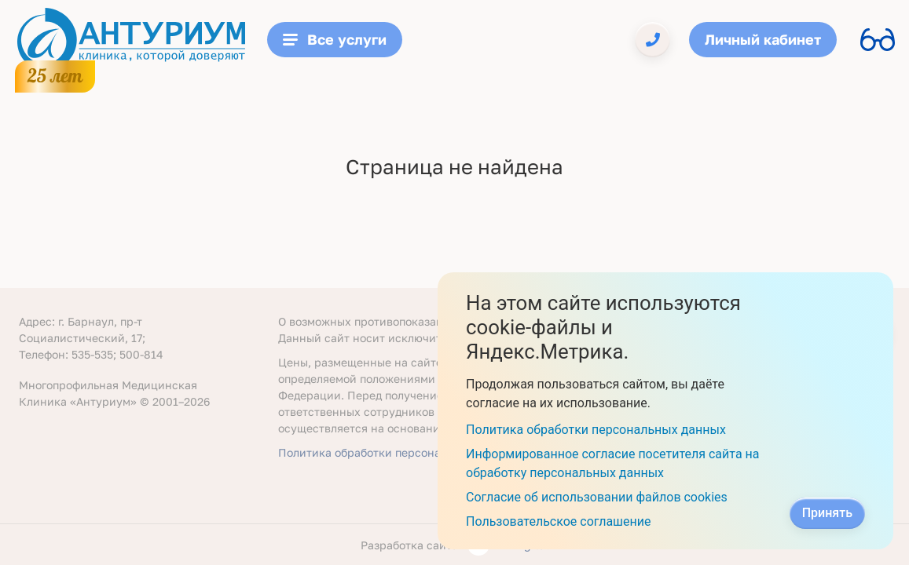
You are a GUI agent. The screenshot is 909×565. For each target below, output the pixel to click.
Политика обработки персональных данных (398, 452)
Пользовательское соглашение (558, 521)
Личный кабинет (763, 39)
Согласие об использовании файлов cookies (597, 497)
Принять (827, 512)
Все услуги (335, 39)
